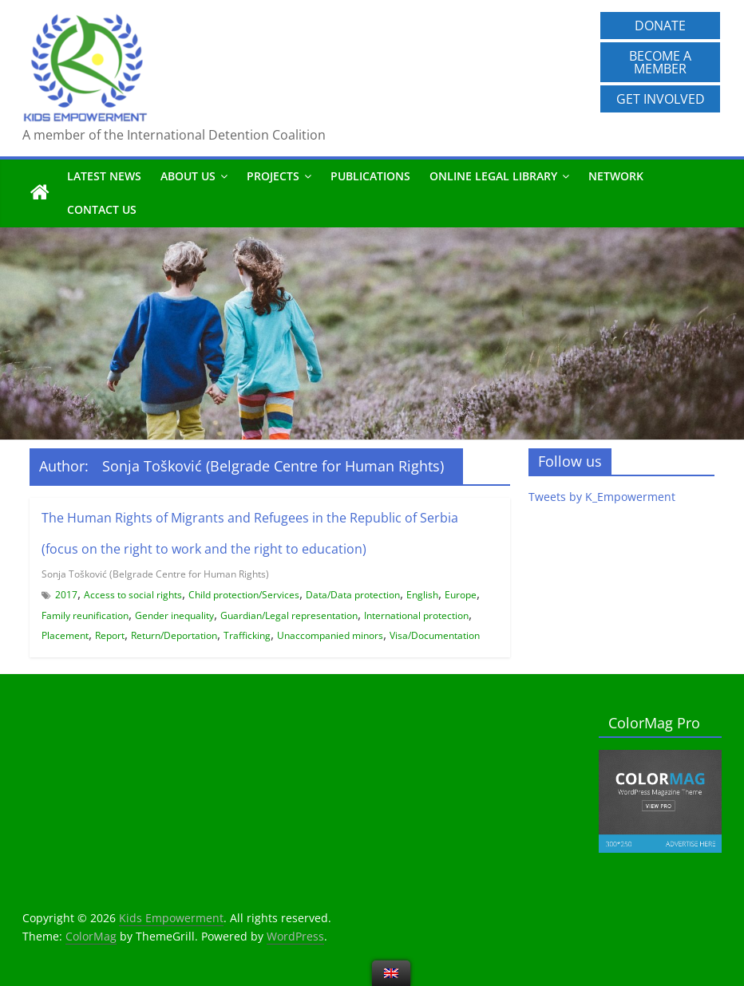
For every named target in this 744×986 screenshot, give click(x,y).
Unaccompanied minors (330, 635)
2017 (66, 594)
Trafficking (247, 635)
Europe (461, 594)
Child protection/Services (243, 594)
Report (110, 635)
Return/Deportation (174, 635)
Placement (65, 635)
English (422, 594)
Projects (273, 175)
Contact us (102, 209)
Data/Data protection (353, 594)
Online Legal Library (493, 175)
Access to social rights (133, 594)
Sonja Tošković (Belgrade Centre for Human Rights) (155, 574)
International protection (416, 615)
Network (615, 175)
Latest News (104, 175)
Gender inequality (174, 615)
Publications (370, 175)
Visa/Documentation (435, 635)
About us (188, 175)
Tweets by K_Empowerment (601, 496)
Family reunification (85, 615)
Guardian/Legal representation (289, 615)
